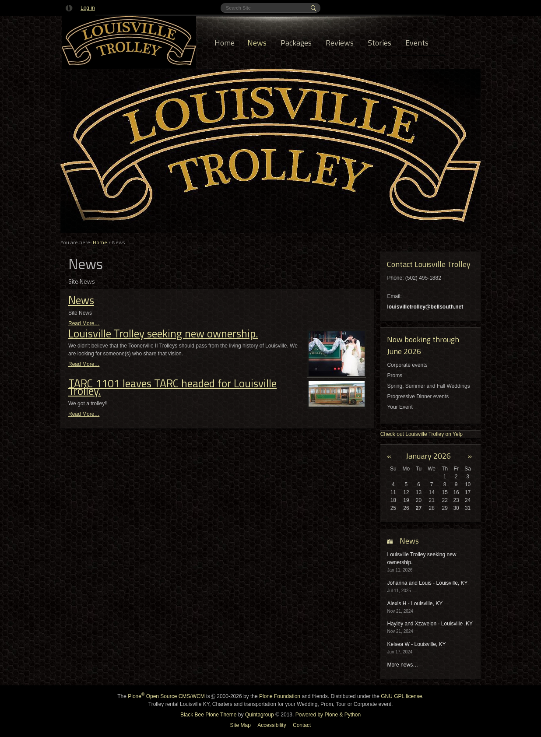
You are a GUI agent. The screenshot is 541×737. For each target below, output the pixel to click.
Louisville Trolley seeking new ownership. (163, 333)
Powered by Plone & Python (328, 715)
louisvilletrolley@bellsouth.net (425, 307)
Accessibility (271, 725)
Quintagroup (259, 715)
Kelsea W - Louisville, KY (416, 644)
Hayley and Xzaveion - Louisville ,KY (429, 624)
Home (224, 43)
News (257, 43)
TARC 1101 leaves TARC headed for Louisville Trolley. (172, 387)
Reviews (340, 43)
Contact (302, 725)
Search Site (225, 3)
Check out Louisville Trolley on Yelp (421, 434)
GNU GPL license (401, 696)
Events (417, 43)
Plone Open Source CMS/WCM (166, 696)
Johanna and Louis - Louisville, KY (427, 583)
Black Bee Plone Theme (208, 715)
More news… (402, 665)
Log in (88, 8)
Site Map (240, 725)
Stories (379, 43)
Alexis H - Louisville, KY (415, 603)
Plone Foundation (279, 696)
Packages (296, 43)
